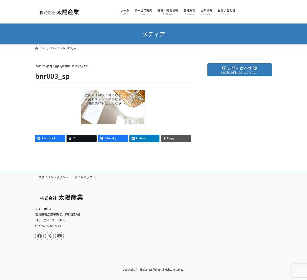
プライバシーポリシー (53, 177)
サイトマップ (83, 177)
